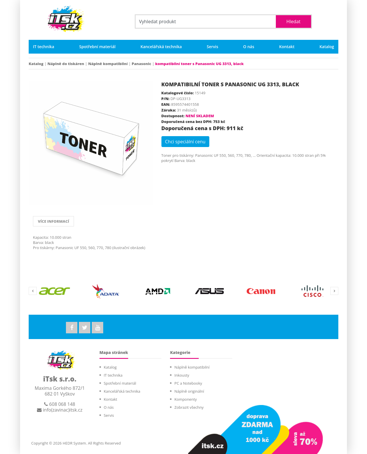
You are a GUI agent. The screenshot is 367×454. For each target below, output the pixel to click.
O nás (248, 46)
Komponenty (185, 399)
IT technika (43, 46)
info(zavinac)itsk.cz (59, 410)
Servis (212, 46)
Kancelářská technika (161, 46)
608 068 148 (59, 404)
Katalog (326, 46)
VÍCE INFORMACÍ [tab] (53, 221)
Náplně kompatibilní (108, 63)
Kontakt (287, 46)
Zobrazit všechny (189, 407)
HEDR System (74, 443)
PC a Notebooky (188, 383)
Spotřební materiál (97, 46)
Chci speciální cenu (185, 141)
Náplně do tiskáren (65, 63)
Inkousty (181, 375)
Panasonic (141, 63)
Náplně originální (189, 391)
